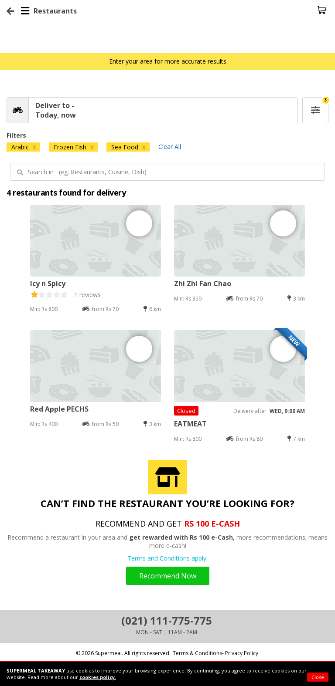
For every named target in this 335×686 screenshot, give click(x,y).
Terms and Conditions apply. (167, 558)
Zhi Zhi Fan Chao (202, 283)
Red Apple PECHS (59, 409)
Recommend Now (167, 576)
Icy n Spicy (47, 283)
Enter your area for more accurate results (167, 61)
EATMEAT (190, 424)
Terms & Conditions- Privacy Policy (215, 653)
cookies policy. (97, 677)
